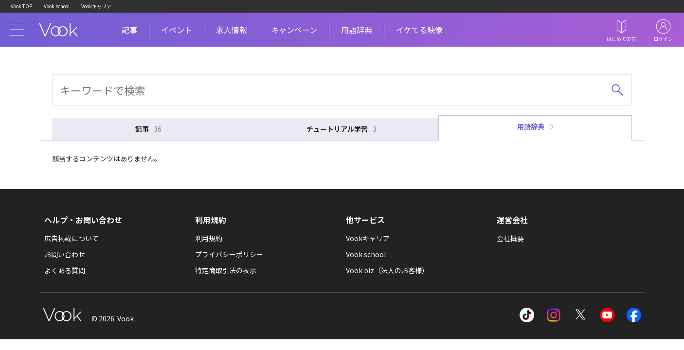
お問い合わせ (64, 254)
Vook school (57, 6)
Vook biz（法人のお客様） (387, 270)
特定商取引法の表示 (225, 270)
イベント (176, 29)
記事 (129, 29)
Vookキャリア (96, 6)
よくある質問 (64, 270)
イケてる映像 (419, 29)
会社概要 (510, 238)
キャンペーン (294, 29)
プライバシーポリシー (229, 254)
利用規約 (208, 238)
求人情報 (231, 29)
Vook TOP (21, 6)
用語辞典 (356, 29)
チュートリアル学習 (341, 129)
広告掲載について (71, 238)
